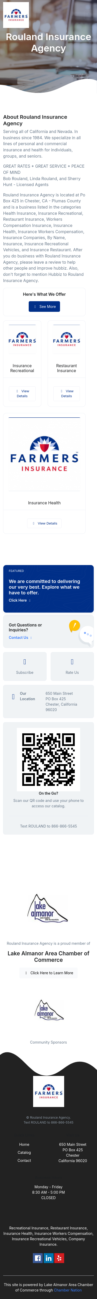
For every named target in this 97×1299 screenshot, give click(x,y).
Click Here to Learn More (48, 973)
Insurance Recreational (22, 368)
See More (44, 306)
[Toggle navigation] (89, 15)
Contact (24, 1160)
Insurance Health (44, 502)
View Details (22, 393)
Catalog (24, 1152)
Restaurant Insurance (66, 368)
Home (24, 1144)
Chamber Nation (68, 1290)
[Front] (17, 15)
